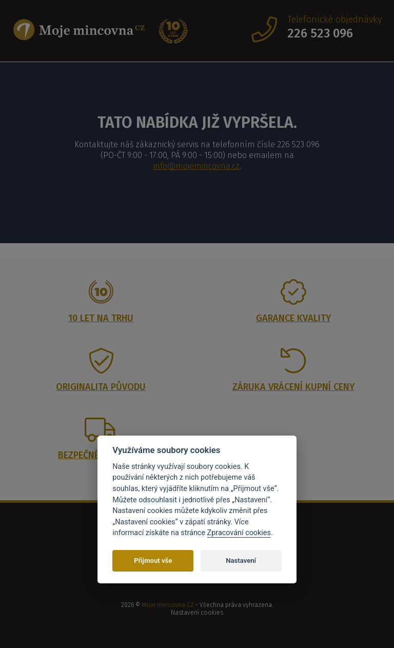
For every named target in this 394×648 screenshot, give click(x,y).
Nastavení (241, 560)
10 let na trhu (100, 318)
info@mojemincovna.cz (196, 166)
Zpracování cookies (239, 532)
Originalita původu (101, 386)
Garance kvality (293, 318)
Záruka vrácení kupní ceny (293, 386)
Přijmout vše (153, 560)
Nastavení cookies (197, 612)
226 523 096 (320, 33)
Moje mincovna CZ (168, 604)
